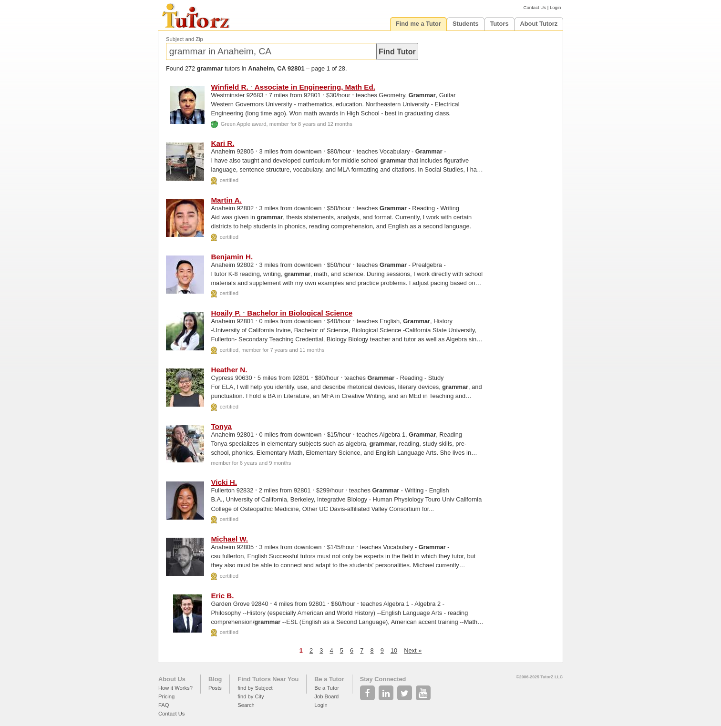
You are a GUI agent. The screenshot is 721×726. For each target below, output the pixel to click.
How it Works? (175, 688)
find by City (250, 696)
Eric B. (222, 596)
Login (555, 7)
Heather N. (229, 370)
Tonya (221, 426)
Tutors (499, 23)
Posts (215, 688)
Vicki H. (224, 482)
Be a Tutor (329, 679)
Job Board (326, 696)
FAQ (163, 705)
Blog (215, 679)
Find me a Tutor (418, 23)
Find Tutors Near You (268, 679)
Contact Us (535, 7)
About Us (171, 679)
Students (466, 23)
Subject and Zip (184, 39)
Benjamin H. (232, 257)
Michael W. (229, 539)
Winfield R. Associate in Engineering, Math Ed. (293, 87)
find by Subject (254, 688)
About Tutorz (539, 23)
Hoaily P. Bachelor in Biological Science (281, 313)
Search (245, 705)
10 (394, 650)
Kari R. (222, 143)
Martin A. (226, 200)
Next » (413, 650)
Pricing (166, 696)
